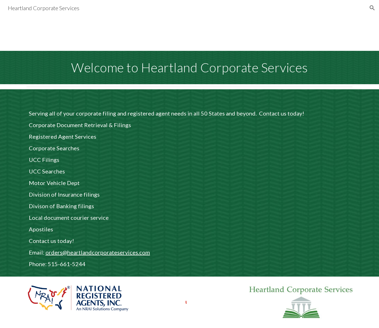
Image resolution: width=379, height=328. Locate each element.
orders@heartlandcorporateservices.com (97, 252)
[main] (189, 67)
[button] (372, 8)
